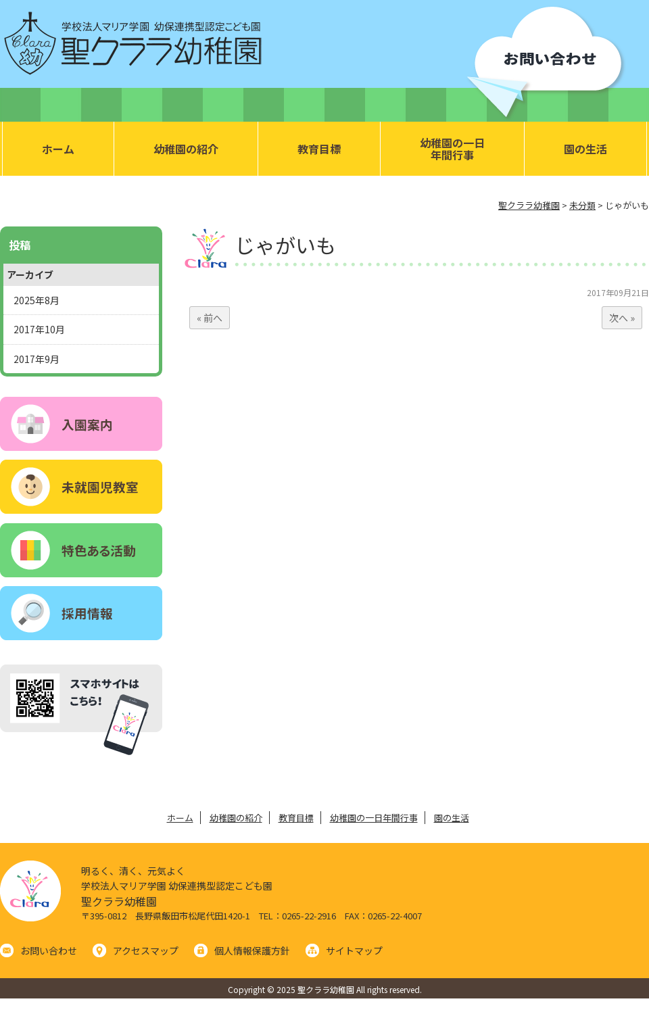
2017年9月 (36, 359)
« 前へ (209, 317)
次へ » (622, 317)
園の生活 (585, 149)
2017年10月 (39, 329)
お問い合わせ (48, 950)
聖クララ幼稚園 (119, 901)
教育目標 (319, 149)
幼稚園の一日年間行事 (452, 149)
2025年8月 (36, 300)
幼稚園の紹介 (185, 149)
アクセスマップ (145, 950)
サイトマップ (354, 950)
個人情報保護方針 (252, 950)
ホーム (58, 149)
